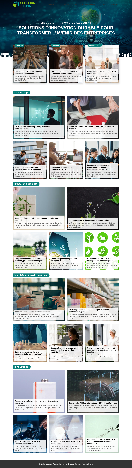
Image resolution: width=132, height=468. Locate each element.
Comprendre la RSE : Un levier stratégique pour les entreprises (100, 260)
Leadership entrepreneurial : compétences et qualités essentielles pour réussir (98, 167)
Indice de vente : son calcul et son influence (33, 312)
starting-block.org (46, 464)
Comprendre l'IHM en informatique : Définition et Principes (93, 403)
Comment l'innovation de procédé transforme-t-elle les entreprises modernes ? (101, 441)
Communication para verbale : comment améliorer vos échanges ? (29, 168)
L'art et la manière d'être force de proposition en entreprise (64, 72)
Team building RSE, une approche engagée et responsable (28, 72)
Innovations (53, 4)
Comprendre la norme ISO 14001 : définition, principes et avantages (28, 260)
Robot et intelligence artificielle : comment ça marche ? (28, 442)
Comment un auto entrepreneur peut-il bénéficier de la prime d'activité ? (64, 350)
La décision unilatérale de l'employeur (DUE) (61, 168)
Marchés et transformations (87, 4)
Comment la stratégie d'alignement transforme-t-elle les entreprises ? (29, 353)
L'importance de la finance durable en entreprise (89, 220)
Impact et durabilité (111, 4)
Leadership (66, 4)
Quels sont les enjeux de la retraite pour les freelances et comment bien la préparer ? (102, 350)
